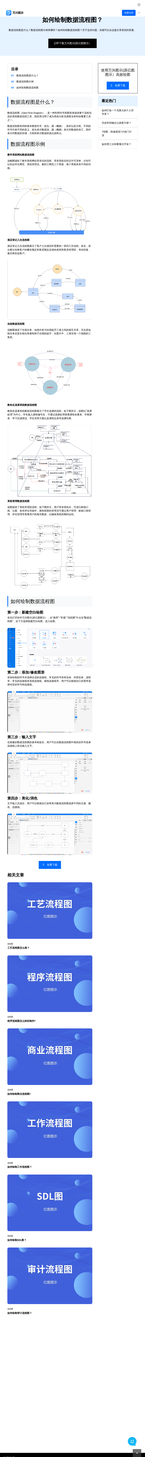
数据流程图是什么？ (27, 75)
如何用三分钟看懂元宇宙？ (116, 144)
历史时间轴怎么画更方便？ (116, 122)
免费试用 (128, 13)
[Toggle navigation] (139, 12)
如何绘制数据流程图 (27, 87)
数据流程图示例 (25, 81)
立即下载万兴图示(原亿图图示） (73, 43)
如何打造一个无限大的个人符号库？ (118, 112)
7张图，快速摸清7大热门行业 (116, 133)
